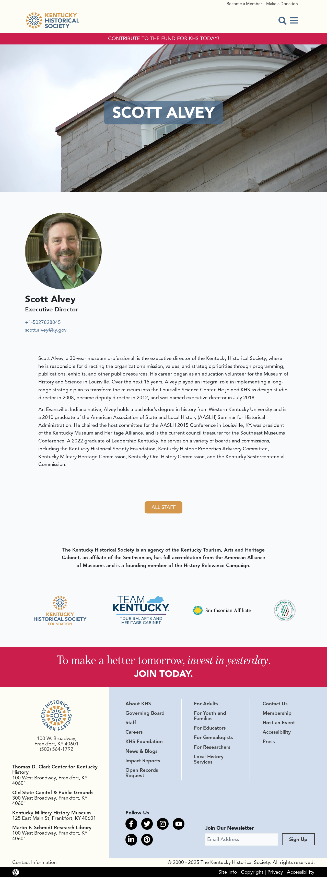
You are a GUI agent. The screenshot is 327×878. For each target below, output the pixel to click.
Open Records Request (141, 774)
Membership (277, 714)
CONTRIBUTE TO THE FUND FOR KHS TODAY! (163, 38)
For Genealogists (213, 738)
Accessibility (277, 733)
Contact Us (275, 705)
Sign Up (298, 840)
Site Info (227, 873)
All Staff (163, 507)
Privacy (275, 873)
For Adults (206, 705)
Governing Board (145, 714)
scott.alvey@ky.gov (45, 330)
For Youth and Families (210, 717)
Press (269, 743)
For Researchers (212, 748)
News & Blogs (141, 752)
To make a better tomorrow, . (163, 660)
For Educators (210, 729)
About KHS (138, 705)
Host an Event (279, 724)
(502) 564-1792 (56, 750)
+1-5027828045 (43, 322)
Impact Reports (142, 761)
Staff (130, 724)
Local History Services (209, 760)
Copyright (252, 873)
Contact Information (34, 863)
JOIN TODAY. (163, 674)
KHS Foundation (144, 743)
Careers (134, 733)
